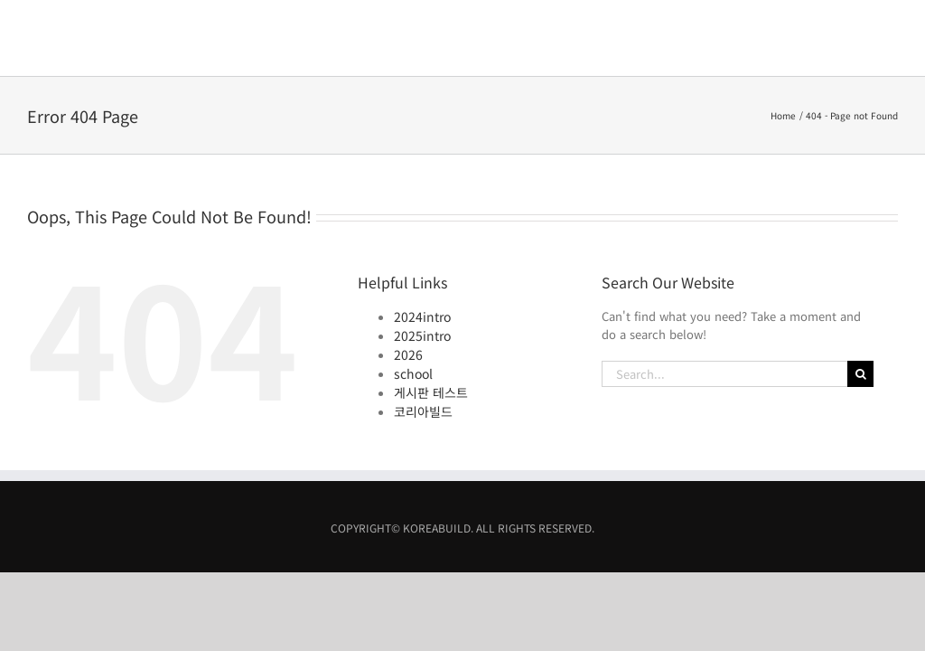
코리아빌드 (423, 335)
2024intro (422, 240)
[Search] (860, 298)
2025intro (422, 259)
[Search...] (724, 298)
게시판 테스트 (431, 316)
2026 (408, 278)
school (413, 297)
